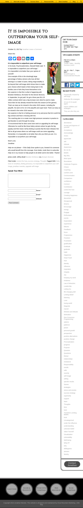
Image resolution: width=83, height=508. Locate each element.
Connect (67, 184)
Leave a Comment (35, 49)
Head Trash (68, 258)
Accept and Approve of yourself (71, 126)
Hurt (65, 261)
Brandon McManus (32, 157)
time (65, 407)
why (65, 446)
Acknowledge (68, 133)
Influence (67, 266)
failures (66, 226)
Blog (74, 1)
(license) (51, 157)
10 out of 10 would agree (70, 103)
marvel (66, 309)
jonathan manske (19, 166)
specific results (69, 381)
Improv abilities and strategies (70, 107)
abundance (67, 123)
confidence (67, 181)
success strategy (33, 161)
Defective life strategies (72, 99)
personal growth (69, 330)
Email (38, 197)
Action (66, 136)
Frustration (67, 241)
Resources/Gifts (49, 1)
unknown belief (69, 429)
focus (66, 232)
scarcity (66, 373)
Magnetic (67, 306)
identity (66, 263)
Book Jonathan (63, 1)
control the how (22, 161)
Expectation (68, 221)
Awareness (67, 147)
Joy (65, 275)
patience (67, 325)
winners (66, 451)
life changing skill (70, 292)
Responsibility (68, 364)
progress (67, 345)
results (66, 367)
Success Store (34, 1)
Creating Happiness (70, 195)
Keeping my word (70, 278)
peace (66, 328)
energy (66, 209)
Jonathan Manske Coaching (41, 14)
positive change (69, 339)
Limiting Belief (68, 295)
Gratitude (67, 246)
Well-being (67, 440)
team (65, 401)
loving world (68, 303)
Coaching (67, 170)
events (66, 218)
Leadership (67, 286)
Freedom (67, 238)
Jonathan (25, 49)
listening (67, 297)
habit (65, 252)
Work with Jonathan (19, 1)
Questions (67, 353)
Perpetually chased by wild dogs (71, 95)
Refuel (66, 356)
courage (67, 192)
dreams (66, 204)
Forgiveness (68, 235)
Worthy (66, 454)
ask (65, 141)
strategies (67, 387)
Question (67, 350)
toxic (65, 410)
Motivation (67, 314)
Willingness (68, 448)
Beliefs (66, 153)
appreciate (67, 138)
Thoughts (43, 161)
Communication (69, 175)
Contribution (68, 187)
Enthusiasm (68, 215)
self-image (67, 376)
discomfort (67, 198)
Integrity (66, 272)
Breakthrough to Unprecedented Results (72, 75)
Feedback (67, 229)
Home (7, 1)
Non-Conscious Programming (69, 318)
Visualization (68, 434)
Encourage (67, 207)
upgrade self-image (32, 166)
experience (67, 224)
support (66, 399)
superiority (67, 396)
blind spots (67, 158)
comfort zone (68, 173)
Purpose (67, 347)
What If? (67, 443)
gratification (68, 244)
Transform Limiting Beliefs (70, 413)
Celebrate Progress (70, 164)
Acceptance (68, 130)
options (66, 322)
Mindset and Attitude (71, 312)
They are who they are (71, 111)
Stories (66, 384)
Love (65, 300)
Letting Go (67, 289)
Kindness (67, 280)
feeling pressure (26, 164)
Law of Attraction (69, 283)
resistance (67, 362)
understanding (69, 426)
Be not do (67, 150)
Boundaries (68, 161)
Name (38, 193)
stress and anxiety (70, 390)
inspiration (67, 269)
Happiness (67, 255)
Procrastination (69, 342)
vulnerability (68, 437)
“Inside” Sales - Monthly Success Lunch (72, 64)
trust (65, 417)
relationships (68, 359)
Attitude (66, 144)
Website (39, 201)
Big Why (67, 156)
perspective (68, 333)
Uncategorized (69, 420)
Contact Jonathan (72, 464)
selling (66, 379)
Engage (66, 212)
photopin (44, 157)
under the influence (70, 423)
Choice (66, 167)
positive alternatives (70, 336)
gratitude (67, 249)
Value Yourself (69, 431)
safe (65, 370)
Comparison (68, 178)
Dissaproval (68, 201)
